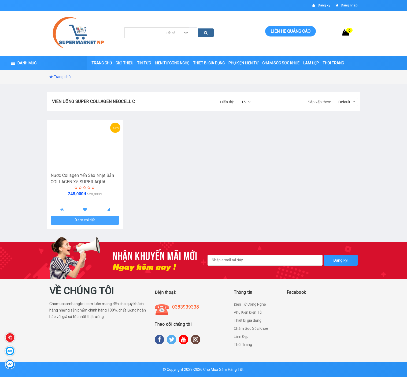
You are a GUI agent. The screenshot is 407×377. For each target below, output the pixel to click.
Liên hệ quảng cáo (290, 31)
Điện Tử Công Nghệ (250, 304)
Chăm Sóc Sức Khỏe (251, 328)
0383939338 (185, 307)
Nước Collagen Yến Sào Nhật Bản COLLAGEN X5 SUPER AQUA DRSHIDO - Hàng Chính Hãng (82, 182)
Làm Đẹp (241, 336)
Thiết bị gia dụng (247, 320)
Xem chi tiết (85, 220)
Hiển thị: (227, 102)
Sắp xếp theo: (319, 102)
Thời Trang (243, 344)
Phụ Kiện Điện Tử (248, 312)
